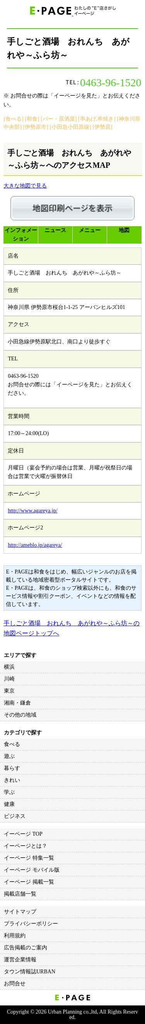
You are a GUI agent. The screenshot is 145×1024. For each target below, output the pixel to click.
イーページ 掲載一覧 (29, 882)
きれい (12, 780)
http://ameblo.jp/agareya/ (35, 545)
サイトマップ (20, 912)
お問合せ (15, 983)
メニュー (90, 230)
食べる (12, 744)
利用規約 (15, 936)
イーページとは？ (25, 846)
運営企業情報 (20, 960)
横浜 (9, 667)
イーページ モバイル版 (32, 870)
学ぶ (9, 792)
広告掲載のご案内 (25, 948)
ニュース (55, 230)
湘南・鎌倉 (17, 703)
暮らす (12, 768)
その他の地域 (20, 715)
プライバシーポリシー (31, 924)
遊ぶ (9, 756)
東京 (9, 691)
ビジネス (15, 816)
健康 (9, 804)
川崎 (9, 679)
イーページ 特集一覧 (29, 858)
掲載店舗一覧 (20, 894)
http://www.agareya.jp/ (32, 511)
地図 (124, 230)
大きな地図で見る (25, 186)
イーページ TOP (23, 834)
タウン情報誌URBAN (29, 972)
